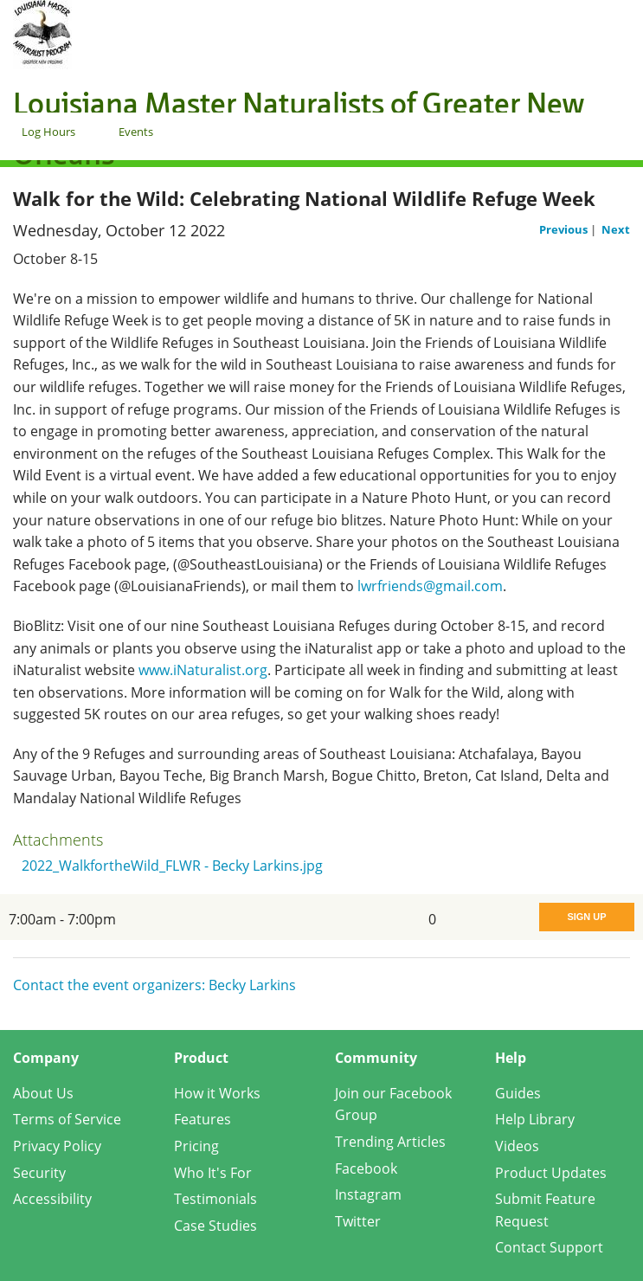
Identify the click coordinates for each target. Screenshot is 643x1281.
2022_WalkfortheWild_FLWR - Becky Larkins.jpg (172, 865)
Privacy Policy (57, 1145)
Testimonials (215, 1198)
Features (202, 1119)
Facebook (366, 1168)
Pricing (196, 1145)
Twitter (358, 1221)
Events (136, 131)
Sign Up (586, 916)
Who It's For (213, 1172)
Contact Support (549, 1247)
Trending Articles (390, 1141)
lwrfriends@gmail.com (430, 585)
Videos (517, 1145)
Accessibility (52, 1198)
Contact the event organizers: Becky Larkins (154, 985)
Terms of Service (67, 1119)
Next (615, 229)
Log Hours (48, 131)
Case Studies (215, 1225)
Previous (564, 229)
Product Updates (551, 1172)
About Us (43, 1093)
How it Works (217, 1093)
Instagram (368, 1194)
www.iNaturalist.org (202, 669)
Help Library (535, 1119)
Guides (518, 1093)
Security (39, 1172)
